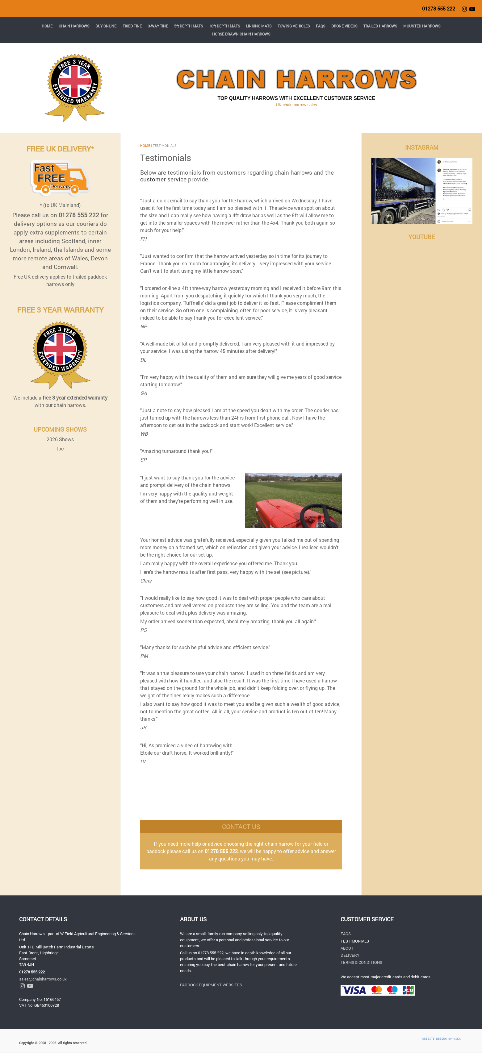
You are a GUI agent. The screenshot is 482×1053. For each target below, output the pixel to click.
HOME (47, 25)
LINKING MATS (258, 25)
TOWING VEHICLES (294, 25)
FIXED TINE (132, 25)
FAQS (320, 25)
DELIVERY (350, 955)
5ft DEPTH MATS (188, 25)
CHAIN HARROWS (74, 25)
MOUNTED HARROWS (421, 25)
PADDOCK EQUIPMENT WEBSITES (211, 984)
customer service (163, 179)
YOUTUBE (422, 237)
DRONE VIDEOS (344, 25)
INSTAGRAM (421, 147)
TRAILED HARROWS (380, 25)
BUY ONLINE (105, 25)
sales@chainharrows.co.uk (43, 978)
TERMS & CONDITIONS (361, 962)
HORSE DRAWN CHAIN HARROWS (241, 33)
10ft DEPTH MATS (224, 25)
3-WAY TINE (158, 25)
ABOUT (347, 948)
